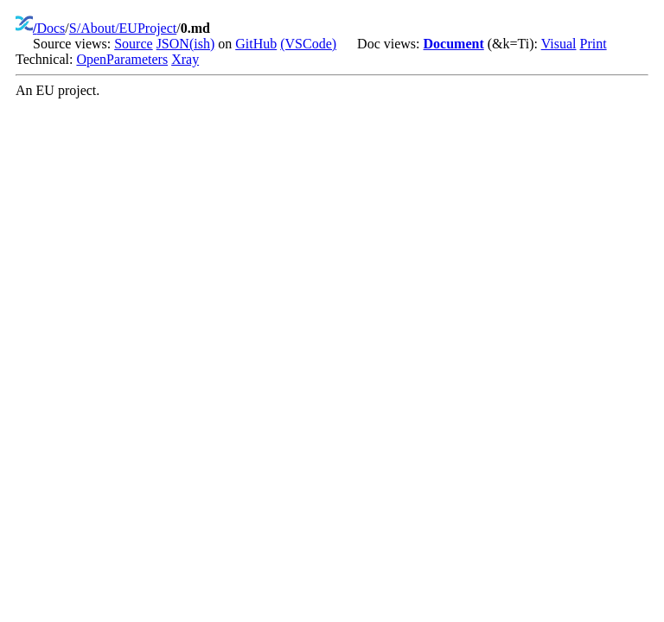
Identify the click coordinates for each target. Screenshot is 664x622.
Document (454, 43)
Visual (559, 43)
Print (593, 43)
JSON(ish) (185, 43)
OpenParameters (122, 59)
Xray (185, 59)
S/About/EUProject (122, 28)
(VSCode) (308, 43)
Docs (50, 28)
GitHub (256, 43)
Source (133, 43)
